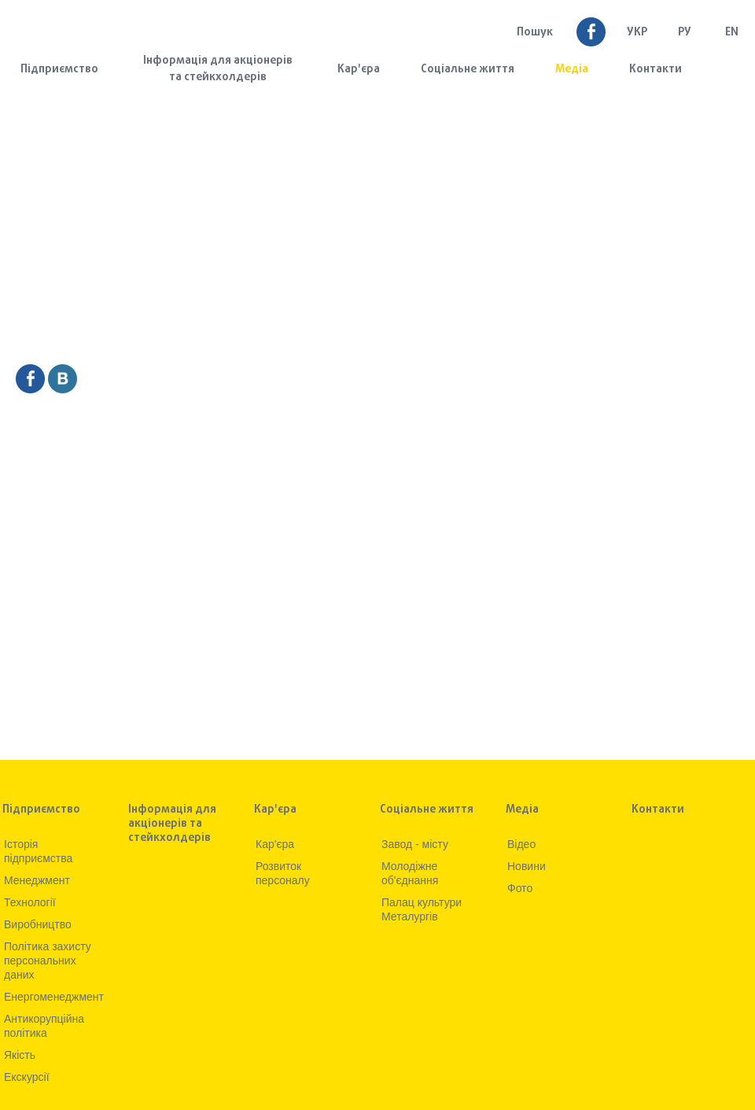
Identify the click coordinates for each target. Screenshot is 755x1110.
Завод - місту (414, 844)
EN (731, 32)
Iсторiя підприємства (38, 851)
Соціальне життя (467, 69)
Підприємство (59, 69)
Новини (526, 866)
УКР (637, 32)
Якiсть (19, 1055)
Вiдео (521, 844)
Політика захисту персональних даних (47, 960)
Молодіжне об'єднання (409, 873)
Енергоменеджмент (54, 996)
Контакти (655, 69)
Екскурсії (27, 1077)
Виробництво (38, 924)
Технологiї (30, 902)
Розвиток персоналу (283, 873)
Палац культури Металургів (421, 909)
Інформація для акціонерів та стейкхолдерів (218, 69)
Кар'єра (358, 69)
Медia (571, 69)
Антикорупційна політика (44, 1025)
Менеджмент (37, 880)
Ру (684, 32)
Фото (519, 888)
